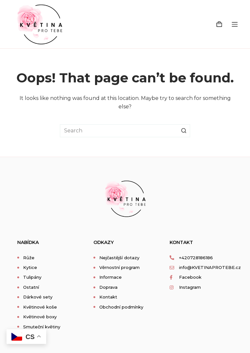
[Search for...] (125, 130)
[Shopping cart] (219, 24)
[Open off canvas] (235, 24)
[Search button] (183, 130)
